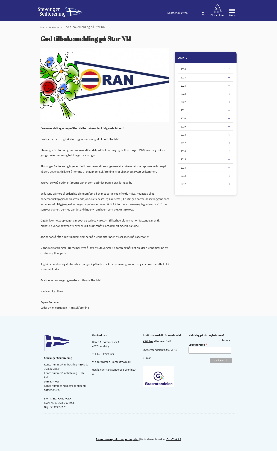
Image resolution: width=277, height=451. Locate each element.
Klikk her (148, 341)
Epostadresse (197, 344)
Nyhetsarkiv (54, 27)
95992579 (108, 354)
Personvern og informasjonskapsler (117, 439)
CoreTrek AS (173, 439)
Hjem (42, 27)
